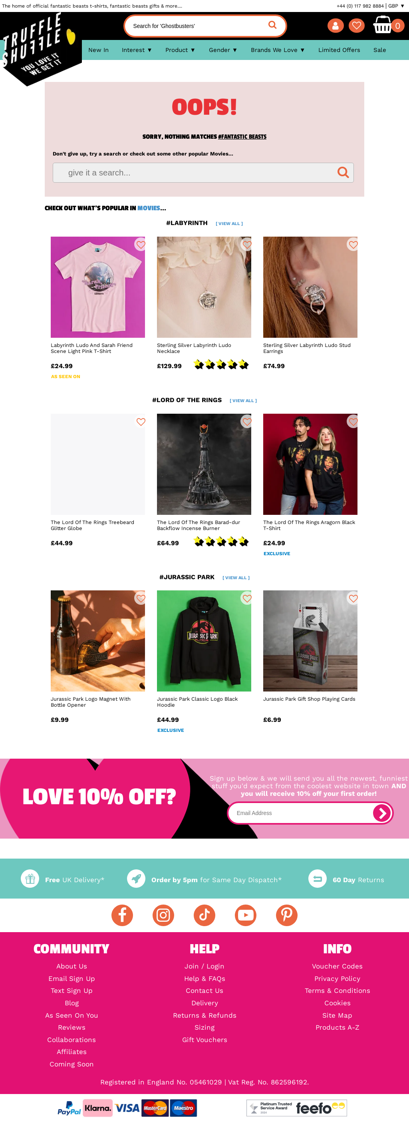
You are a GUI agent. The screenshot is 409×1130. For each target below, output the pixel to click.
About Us (71, 966)
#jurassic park (204, 577)
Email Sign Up (71, 979)
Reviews (71, 1027)
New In (98, 50)
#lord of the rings (204, 400)
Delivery (204, 1003)
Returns (346, 880)
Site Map (337, 1015)
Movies (148, 208)
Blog (72, 1003)
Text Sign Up (72, 991)
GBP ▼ (396, 6)
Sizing (204, 1027)
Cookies (337, 1003)
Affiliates (72, 1052)
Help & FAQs (204, 979)
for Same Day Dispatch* (204, 880)
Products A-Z (337, 1027)
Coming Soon (72, 1064)
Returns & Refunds (204, 1015)
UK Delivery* (63, 880)
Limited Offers (339, 50)
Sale (379, 50)
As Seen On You (71, 1015)
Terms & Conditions (337, 991)
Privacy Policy (337, 979)
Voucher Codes (337, 966)
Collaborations (71, 1040)
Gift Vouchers (204, 1040)
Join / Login (204, 966)
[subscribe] (382, 813)
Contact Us (204, 991)
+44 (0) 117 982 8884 (360, 6)
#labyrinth (204, 223)
